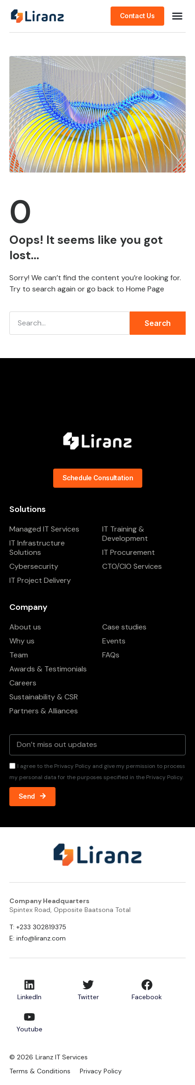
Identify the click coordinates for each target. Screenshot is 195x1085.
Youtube (29, 1029)
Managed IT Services (44, 529)
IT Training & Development (125, 533)
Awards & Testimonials (48, 669)
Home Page (145, 289)
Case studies (124, 627)
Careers (22, 683)
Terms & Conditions (39, 1071)
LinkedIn (29, 997)
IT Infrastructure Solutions (37, 547)
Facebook (147, 997)
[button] (177, 15)
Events (113, 641)
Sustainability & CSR (43, 697)
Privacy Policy (101, 1071)
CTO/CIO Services (132, 566)
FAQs (110, 655)
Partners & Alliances (43, 711)
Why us (22, 641)
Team (18, 655)
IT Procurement (128, 552)
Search (158, 323)
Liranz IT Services (61, 1057)
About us (25, 627)
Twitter (88, 997)
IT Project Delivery (40, 580)
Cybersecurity (33, 566)
